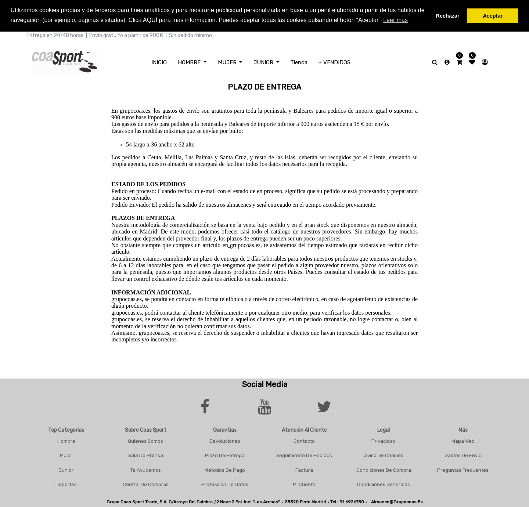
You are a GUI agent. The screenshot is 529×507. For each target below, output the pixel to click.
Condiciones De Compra (383, 469)
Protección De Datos (224, 483)
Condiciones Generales (383, 483)
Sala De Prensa (145, 454)
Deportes (66, 483)
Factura (304, 469)
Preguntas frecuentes (463, 469)
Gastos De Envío (463, 454)
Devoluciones (224, 440)
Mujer (66, 454)
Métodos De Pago (225, 469)
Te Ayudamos (145, 469)
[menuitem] (159, 61)
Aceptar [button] (493, 16)
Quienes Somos (145, 440)
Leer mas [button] (395, 20)
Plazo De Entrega (225, 454)
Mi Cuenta (304, 483)
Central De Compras (146, 483)
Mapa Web (463, 440)
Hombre (66, 440)
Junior (66, 469)
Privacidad (383, 440)
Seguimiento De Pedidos (304, 454)
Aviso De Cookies (383, 454)
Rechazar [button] (448, 16)
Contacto (304, 440)
